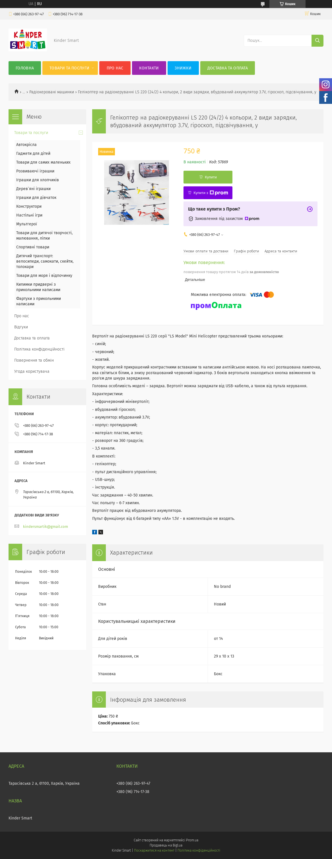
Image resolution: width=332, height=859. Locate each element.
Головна (25, 68)
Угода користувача (32, 371)
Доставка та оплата (227, 68)
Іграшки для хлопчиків (37, 180)
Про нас (115, 68)
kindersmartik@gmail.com (45, 526)
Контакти (149, 68)
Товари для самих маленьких (43, 162)
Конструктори (29, 206)
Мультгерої (26, 224)
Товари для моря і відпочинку (44, 275)
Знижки (183, 68)
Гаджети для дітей (33, 153)
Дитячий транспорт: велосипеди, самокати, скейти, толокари (44, 261)
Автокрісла (26, 144)
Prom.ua (192, 840)
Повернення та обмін (34, 360)
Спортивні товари (32, 247)
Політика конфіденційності (39, 349)
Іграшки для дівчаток (36, 197)
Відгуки (21, 327)
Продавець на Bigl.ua (166, 845)
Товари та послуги (69, 68)
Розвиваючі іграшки (35, 171)
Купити (211, 177)
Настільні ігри (29, 215)
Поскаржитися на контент (154, 850)
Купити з (210, 192)
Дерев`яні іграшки (33, 188)
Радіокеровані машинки (51, 92)
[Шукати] (317, 41)
